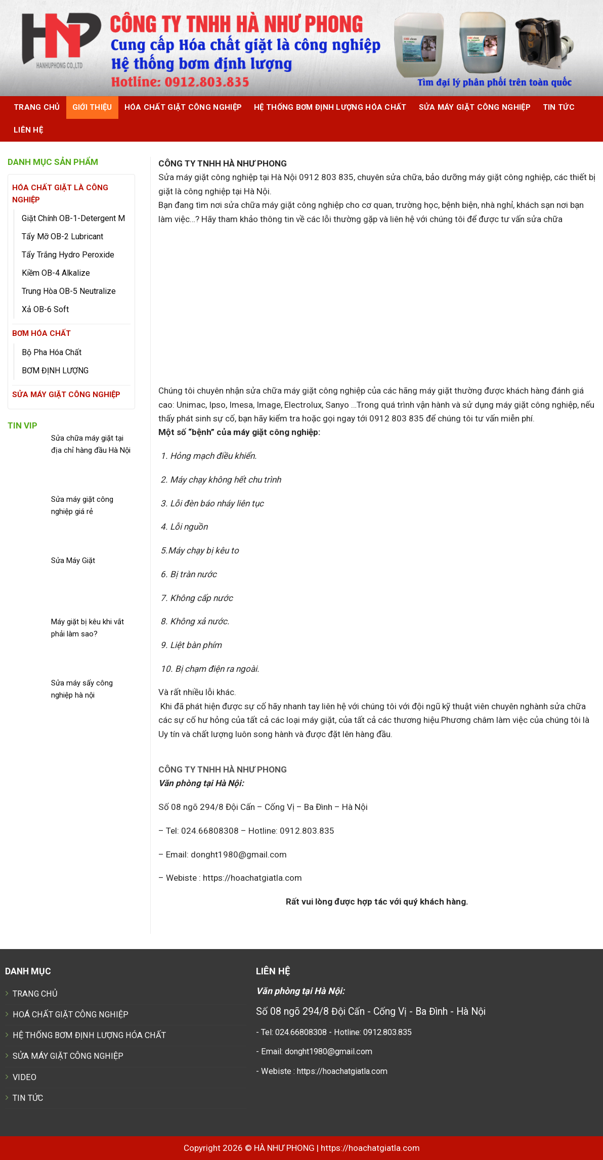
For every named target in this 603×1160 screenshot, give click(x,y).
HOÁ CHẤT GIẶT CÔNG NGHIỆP (70, 1014)
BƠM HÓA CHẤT (41, 333)
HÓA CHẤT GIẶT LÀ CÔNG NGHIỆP (60, 193)
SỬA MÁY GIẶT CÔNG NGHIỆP (475, 107)
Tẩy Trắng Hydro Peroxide (68, 255)
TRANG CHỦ (35, 994)
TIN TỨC (28, 1098)
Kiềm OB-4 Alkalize (56, 273)
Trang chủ (37, 107)
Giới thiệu (92, 107)
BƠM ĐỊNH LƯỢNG (55, 370)
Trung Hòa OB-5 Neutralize (69, 291)
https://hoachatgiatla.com (370, 1148)
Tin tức (559, 107)
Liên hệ (28, 130)
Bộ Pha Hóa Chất (51, 352)
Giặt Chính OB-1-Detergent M (73, 218)
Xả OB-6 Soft (45, 309)
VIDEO (24, 1077)
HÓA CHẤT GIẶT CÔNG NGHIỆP (183, 107)
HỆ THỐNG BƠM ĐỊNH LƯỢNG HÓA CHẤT (330, 107)
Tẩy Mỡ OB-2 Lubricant (62, 236)
